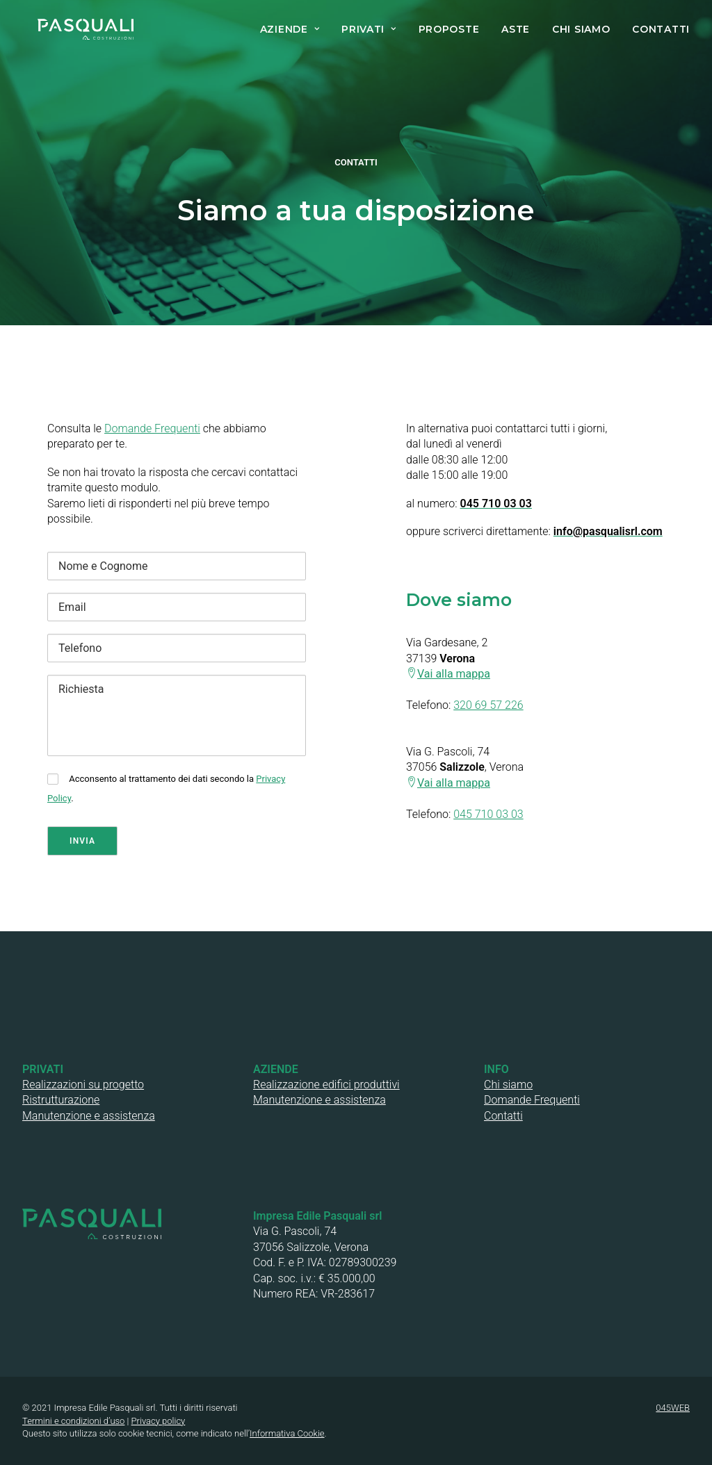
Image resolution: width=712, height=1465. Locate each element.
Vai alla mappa (453, 673)
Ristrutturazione (60, 1099)
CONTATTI (661, 29)
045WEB (673, 1407)
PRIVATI (368, 29)
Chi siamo (508, 1084)
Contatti (503, 1115)
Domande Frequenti (152, 428)
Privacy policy (158, 1421)
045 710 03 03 (488, 814)
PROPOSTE (449, 29)
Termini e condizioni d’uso (73, 1421)
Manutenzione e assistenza (88, 1115)
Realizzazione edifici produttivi (326, 1084)
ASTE (515, 29)
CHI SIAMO (581, 29)
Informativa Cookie (287, 1433)
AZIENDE (289, 29)
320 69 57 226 (488, 705)
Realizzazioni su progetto (83, 1084)
